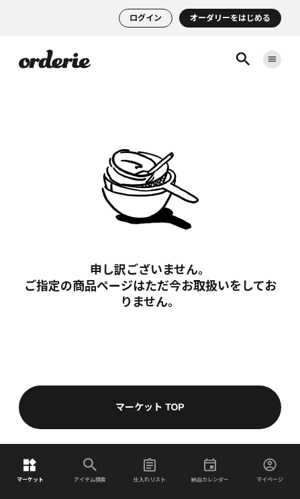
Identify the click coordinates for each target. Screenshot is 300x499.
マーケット (30, 470)
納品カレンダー (210, 470)
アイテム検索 (90, 470)
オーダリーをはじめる (230, 18)
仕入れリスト (150, 470)
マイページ (269, 470)
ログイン (146, 18)
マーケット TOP (149, 407)
